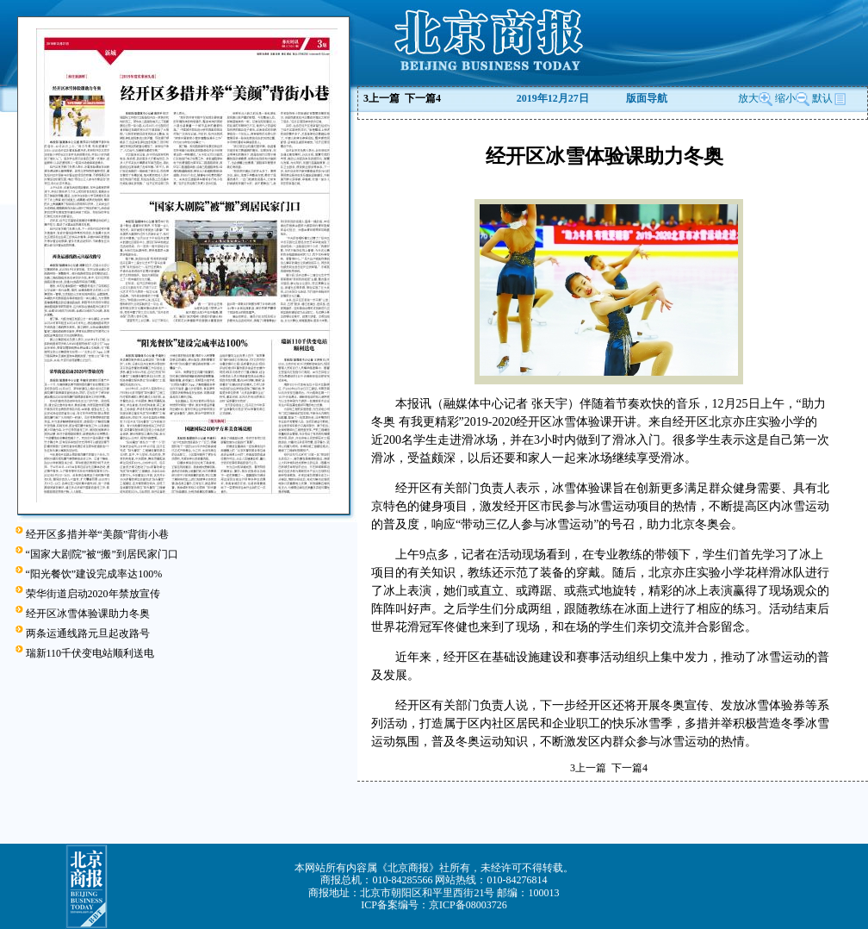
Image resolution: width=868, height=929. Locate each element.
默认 (829, 98)
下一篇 (423, 98)
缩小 (785, 98)
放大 (755, 98)
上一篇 (381, 98)
